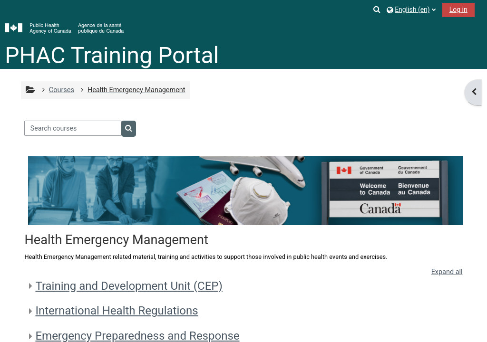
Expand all (447, 272)
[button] (377, 9)
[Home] (64, 28)
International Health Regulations (116, 310)
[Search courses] (73, 128)
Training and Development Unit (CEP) (128, 286)
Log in (458, 9)
